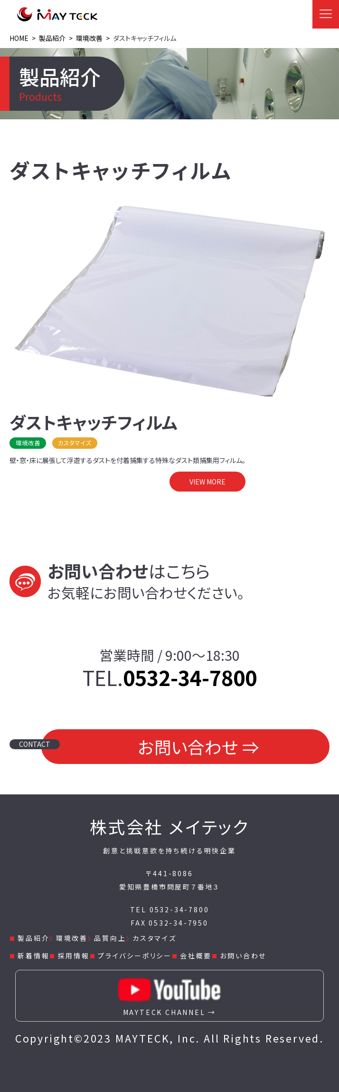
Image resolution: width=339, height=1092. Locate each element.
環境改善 (72, 938)
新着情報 (33, 955)
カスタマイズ (154, 938)
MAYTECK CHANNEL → (169, 993)
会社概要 (196, 955)
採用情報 (74, 955)
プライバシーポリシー (135, 955)
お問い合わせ (243, 955)
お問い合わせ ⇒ (198, 746)
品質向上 (110, 938)
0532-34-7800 (190, 677)
